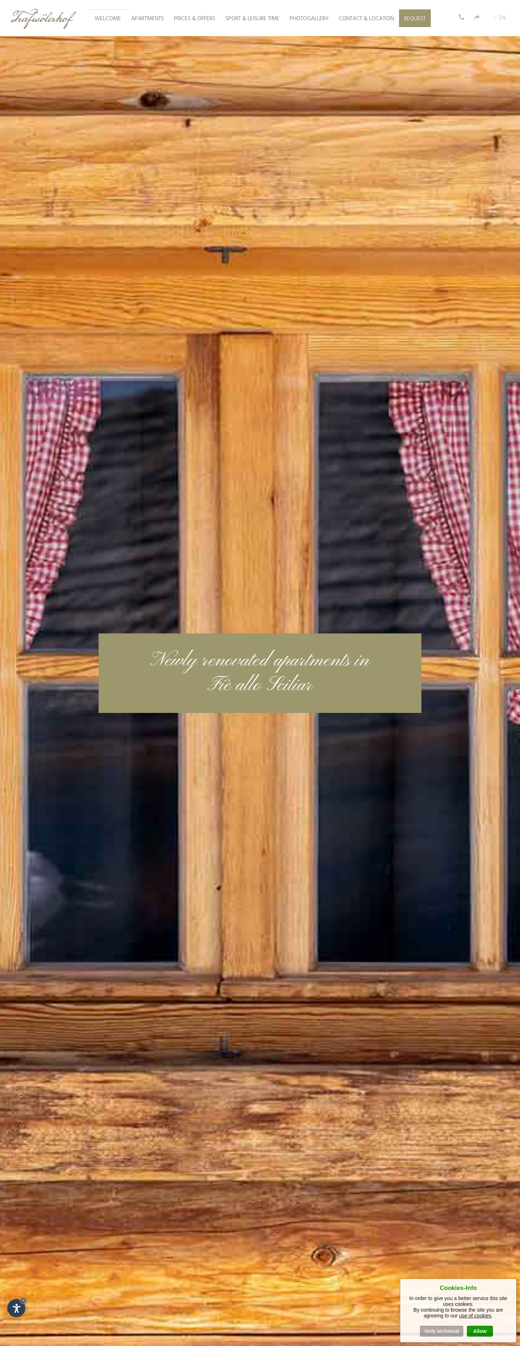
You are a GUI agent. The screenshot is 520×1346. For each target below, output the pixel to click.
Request (415, 18)
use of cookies (475, 1316)
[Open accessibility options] (16, 1308)
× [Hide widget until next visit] (23, 1300)
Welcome (108, 18)
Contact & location (366, 18)
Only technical (441, 1331)
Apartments (147, 18)
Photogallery (309, 18)
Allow (479, 1331)
